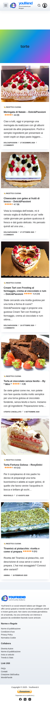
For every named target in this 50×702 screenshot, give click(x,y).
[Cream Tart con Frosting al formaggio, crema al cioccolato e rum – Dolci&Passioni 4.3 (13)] (25, 259)
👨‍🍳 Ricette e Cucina (12, 107)
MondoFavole (6, 677)
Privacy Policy (7, 635)
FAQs (3, 668)
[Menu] (5, 5)
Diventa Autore (7, 649)
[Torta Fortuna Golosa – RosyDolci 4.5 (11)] (25, 437)
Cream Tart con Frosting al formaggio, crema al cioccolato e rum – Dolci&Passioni (25, 290)
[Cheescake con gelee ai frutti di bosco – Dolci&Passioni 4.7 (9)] (25, 170)
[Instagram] (29, 699)
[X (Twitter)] (25, 699)
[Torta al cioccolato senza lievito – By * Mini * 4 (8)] (25, 353)
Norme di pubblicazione (11, 629)
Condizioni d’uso (8, 632)
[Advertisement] (25, 20)
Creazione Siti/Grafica (10, 674)
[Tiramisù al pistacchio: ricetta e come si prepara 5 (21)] (25, 520)
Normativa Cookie (8, 638)
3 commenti (9, 235)
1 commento (9, 328)
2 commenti (9, 145)
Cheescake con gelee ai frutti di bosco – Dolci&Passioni (22, 201)
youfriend (25, 3)
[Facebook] (20, 699)
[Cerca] (39, 5)
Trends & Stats (7, 658)
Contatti (4, 671)
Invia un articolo (7, 655)
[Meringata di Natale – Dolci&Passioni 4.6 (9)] (25, 84)
